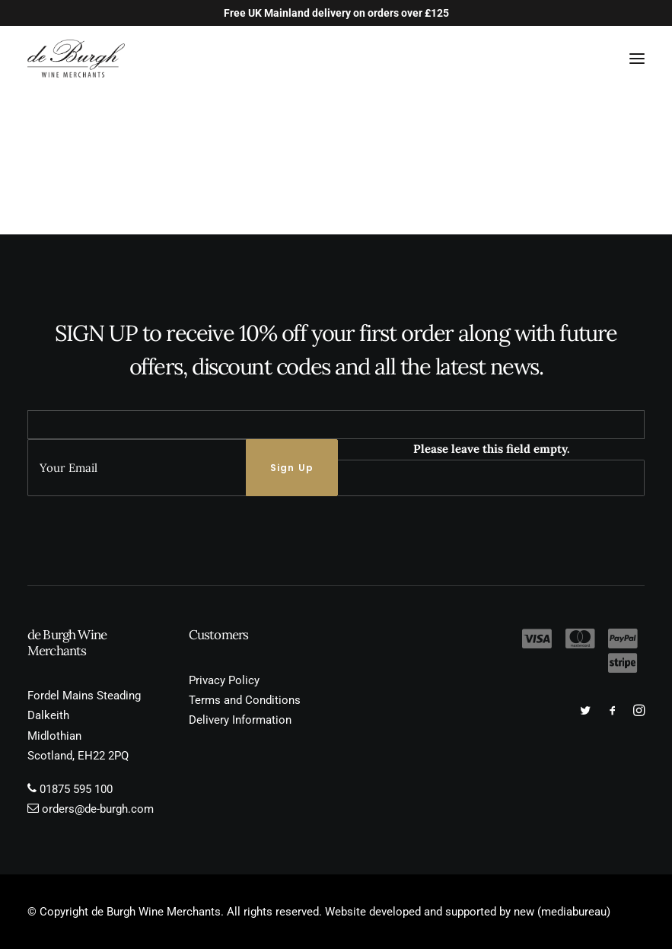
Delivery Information (240, 720)
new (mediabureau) (562, 912)
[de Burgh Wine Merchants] (76, 59)
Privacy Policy (224, 680)
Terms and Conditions (245, 700)
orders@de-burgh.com (98, 809)
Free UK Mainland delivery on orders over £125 (336, 13)
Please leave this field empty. (491, 448)
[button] (637, 58)
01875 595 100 (76, 789)
